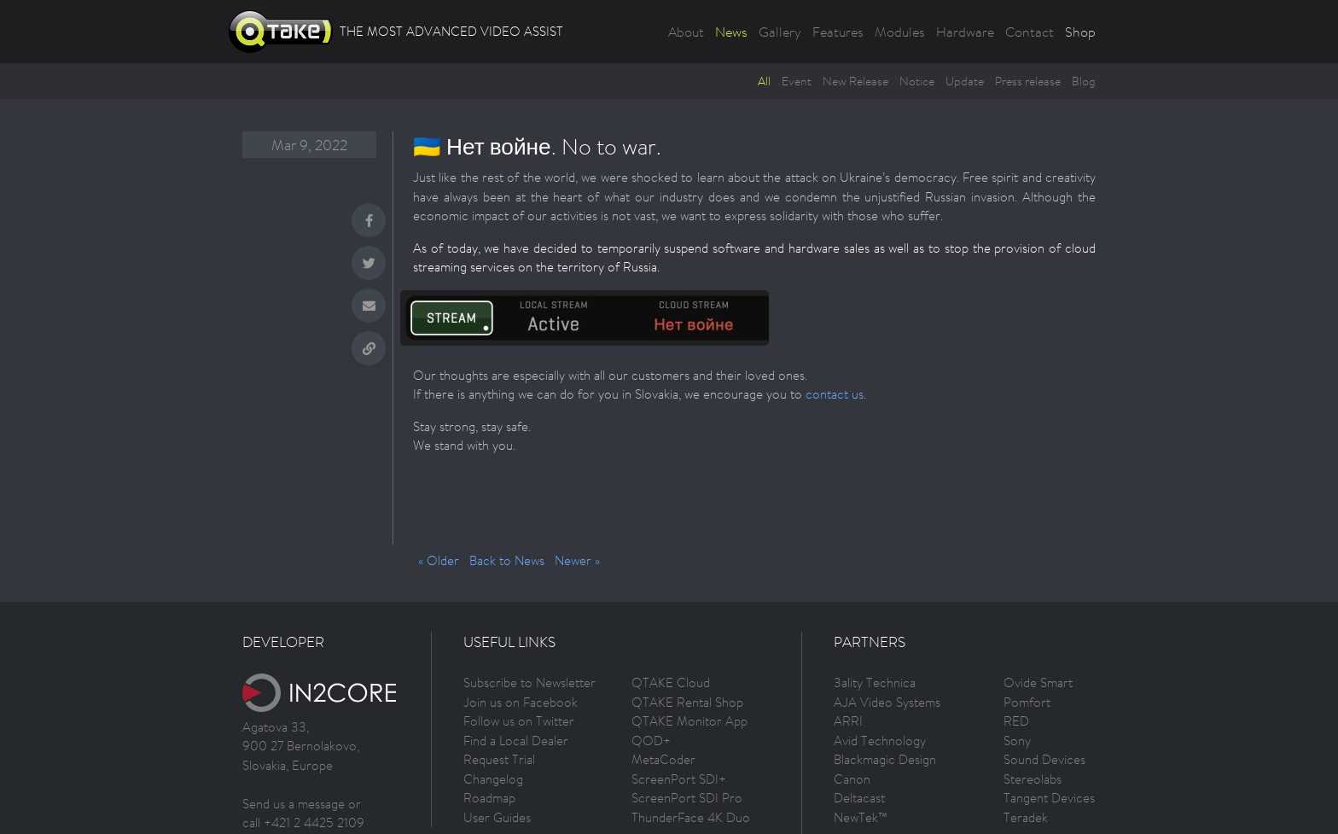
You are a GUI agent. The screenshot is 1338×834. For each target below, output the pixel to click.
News (731, 31)
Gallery (780, 31)
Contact (1029, 31)
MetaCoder (663, 759)
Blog (1084, 81)
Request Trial (499, 759)
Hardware (965, 31)
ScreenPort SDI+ (678, 779)
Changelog (493, 779)
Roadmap (489, 798)
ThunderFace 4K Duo (690, 817)
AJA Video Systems (887, 702)
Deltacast (859, 798)
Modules (900, 31)
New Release (855, 81)
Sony (1017, 740)
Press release (1028, 81)
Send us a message (293, 804)
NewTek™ (860, 817)
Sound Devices (1044, 759)
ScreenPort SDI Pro (686, 798)
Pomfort (1027, 702)
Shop (1080, 31)
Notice (916, 81)
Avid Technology (880, 740)
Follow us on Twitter (518, 721)
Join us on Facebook (520, 702)
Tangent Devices (1049, 798)
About (686, 31)
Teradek (1026, 817)
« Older (438, 560)
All (764, 81)
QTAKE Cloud (670, 682)
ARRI (848, 721)
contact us (835, 394)
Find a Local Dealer (515, 740)
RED (1016, 721)
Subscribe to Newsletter (529, 682)
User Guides (497, 817)
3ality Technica (875, 682)
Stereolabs (1033, 779)
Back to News (506, 560)
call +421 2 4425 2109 (303, 822)
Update (964, 81)
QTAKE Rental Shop (687, 702)
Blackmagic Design (885, 759)
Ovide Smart (1038, 682)
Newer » (577, 560)
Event (797, 81)
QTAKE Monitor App (689, 721)
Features (838, 31)
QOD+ (651, 740)
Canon (852, 779)
